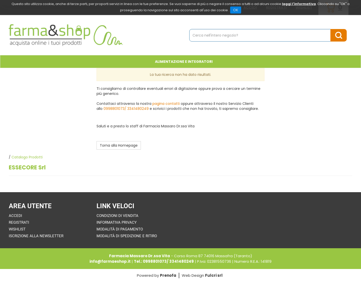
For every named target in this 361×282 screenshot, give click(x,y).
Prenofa (168, 275)
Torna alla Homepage (119, 145)
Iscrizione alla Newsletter (36, 236)
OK (235, 10)
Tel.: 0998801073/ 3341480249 (164, 261)
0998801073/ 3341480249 (126, 108)
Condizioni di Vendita (117, 215)
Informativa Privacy (117, 222)
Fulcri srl (214, 275)
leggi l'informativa (299, 4)
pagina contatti (166, 103)
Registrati (19, 222)
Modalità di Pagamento (120, 229)
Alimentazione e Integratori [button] (184, 61)
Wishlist (17, 229)
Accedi (15, 215)
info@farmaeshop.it (110, 261)
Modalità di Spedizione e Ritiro (127, 236)
